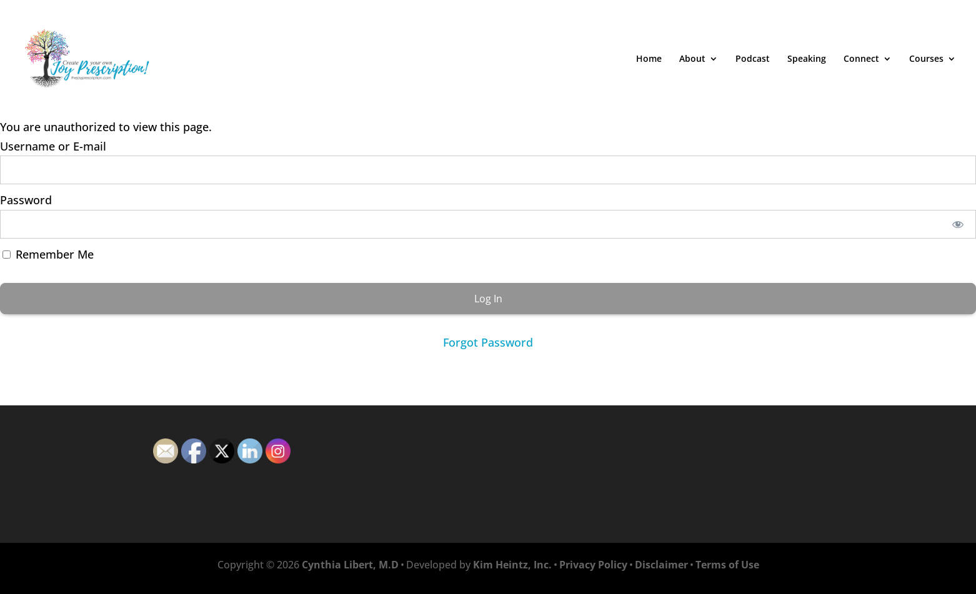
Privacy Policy (593, 565)
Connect (861, 59)
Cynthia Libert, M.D (350, 565)
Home (649, 59)
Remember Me (48, 254)
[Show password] (958, 224)
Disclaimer (661, 565)
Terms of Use (727, 565)
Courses (926, 59)
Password (26, 199)
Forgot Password (488, 342)
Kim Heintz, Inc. (512, 565)
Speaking (806, 59)
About (692, 59)
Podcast (752, 59)
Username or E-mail (53, 146)
